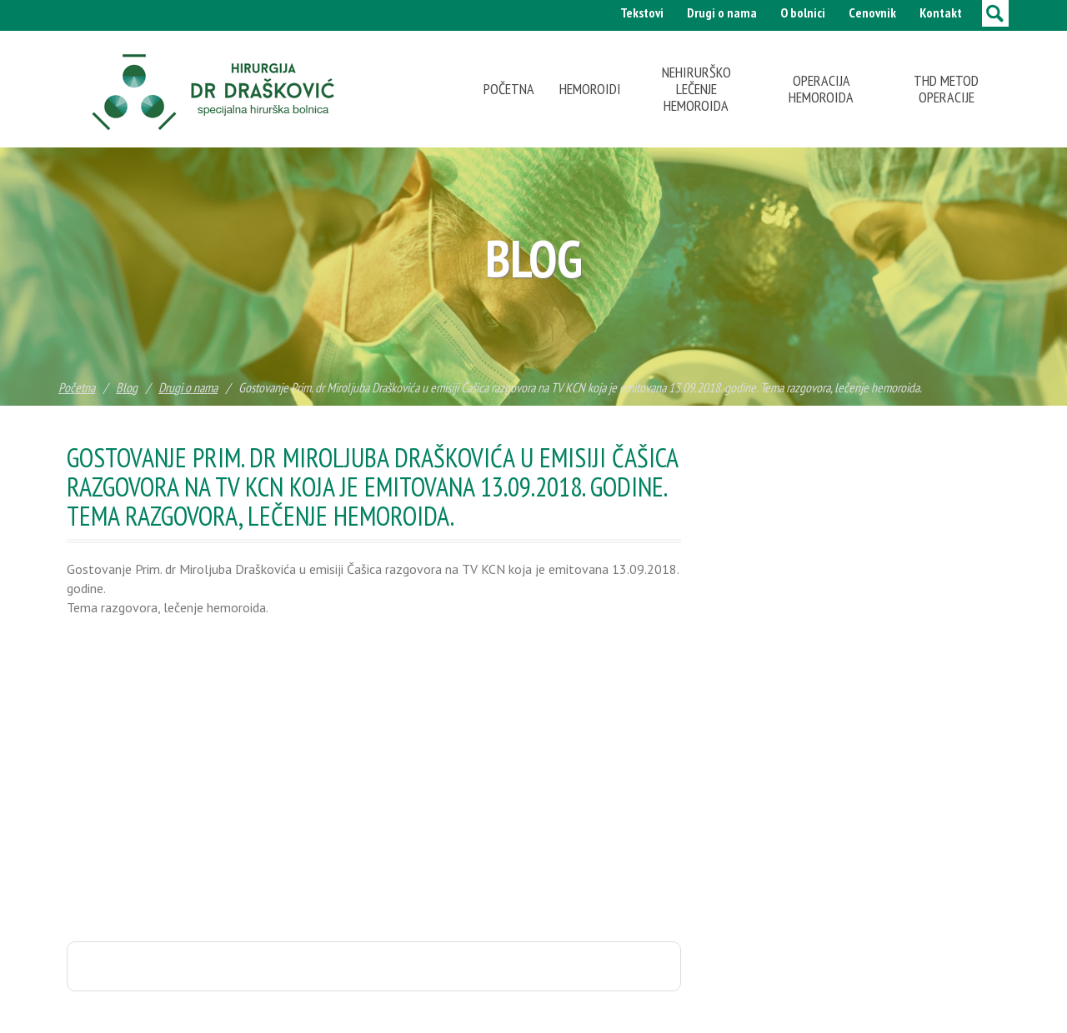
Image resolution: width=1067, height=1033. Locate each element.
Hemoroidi (590, 88)
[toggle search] (995, 13)
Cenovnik (872, 12)
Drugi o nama (722, 12)
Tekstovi (642, 12)
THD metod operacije (946, 89)
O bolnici (802, 12)
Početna (508, 88)
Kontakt (940, 12)
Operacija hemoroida (821, 89)
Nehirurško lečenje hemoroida (696, 88)
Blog (127, 387)
